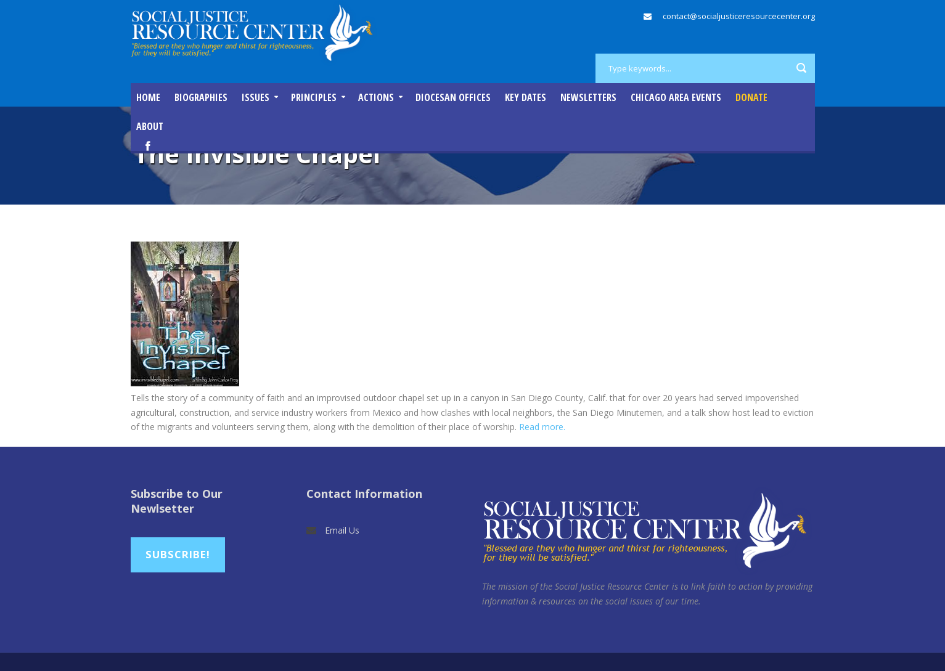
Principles (314, 97)
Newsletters (588, 97)
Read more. (542, 427)
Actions (376, 97)
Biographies (200, 97)
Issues (255, 97)
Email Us (342, 530)
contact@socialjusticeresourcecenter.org (739, 16)
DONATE (751, 97)
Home (148, 97)
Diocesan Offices (453, 97)
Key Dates (525, 97)
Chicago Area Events (676, 97)
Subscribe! (177, 554)
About (149, 126)
